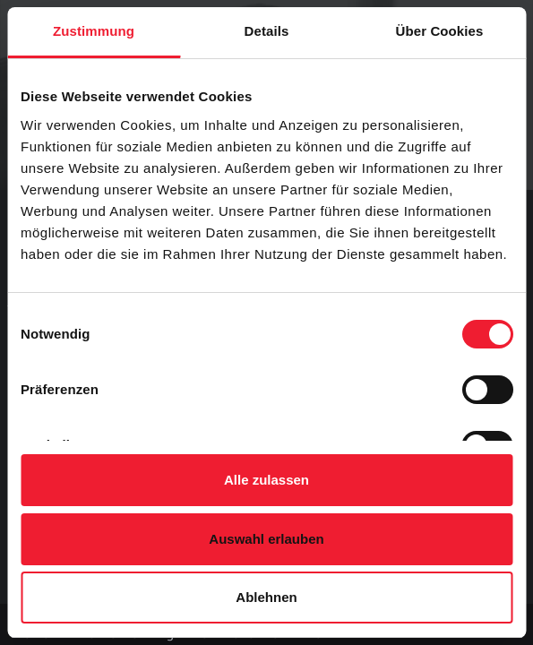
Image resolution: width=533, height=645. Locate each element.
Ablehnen (266, 597)
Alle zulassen (266, 479)
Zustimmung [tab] (93, 31)
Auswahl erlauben (266, 538)
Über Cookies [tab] (440, 31)
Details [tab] (267, 31)
